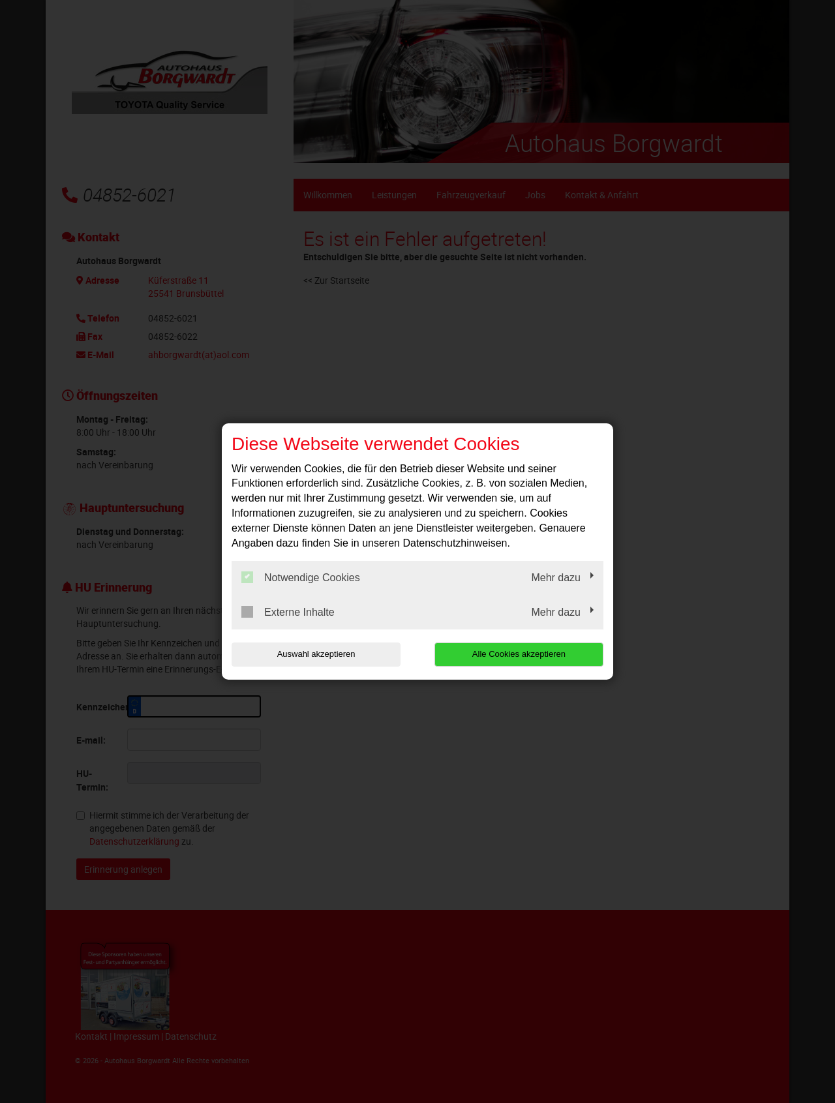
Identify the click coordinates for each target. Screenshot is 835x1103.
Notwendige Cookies (300, 577)
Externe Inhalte (288, 612)
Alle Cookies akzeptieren (519, 654)
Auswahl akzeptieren (315, 654)
